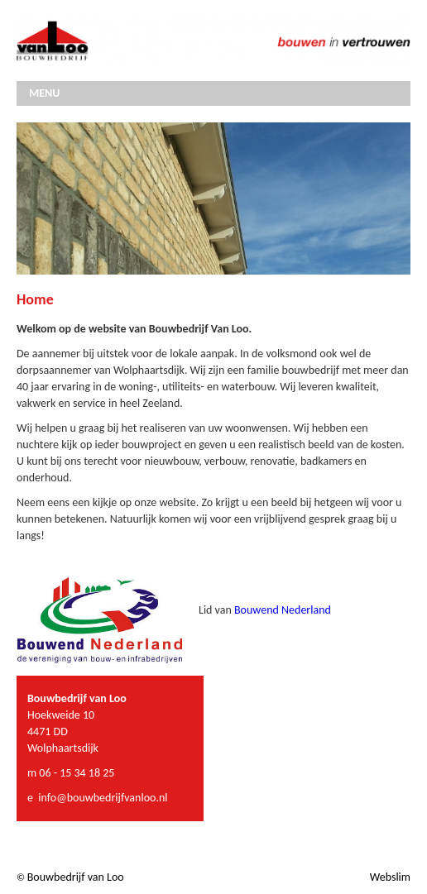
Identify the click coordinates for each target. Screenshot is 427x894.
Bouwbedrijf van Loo (75, 877)
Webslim (390, 877)
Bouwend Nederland (282, 610)
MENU (44, 93)
